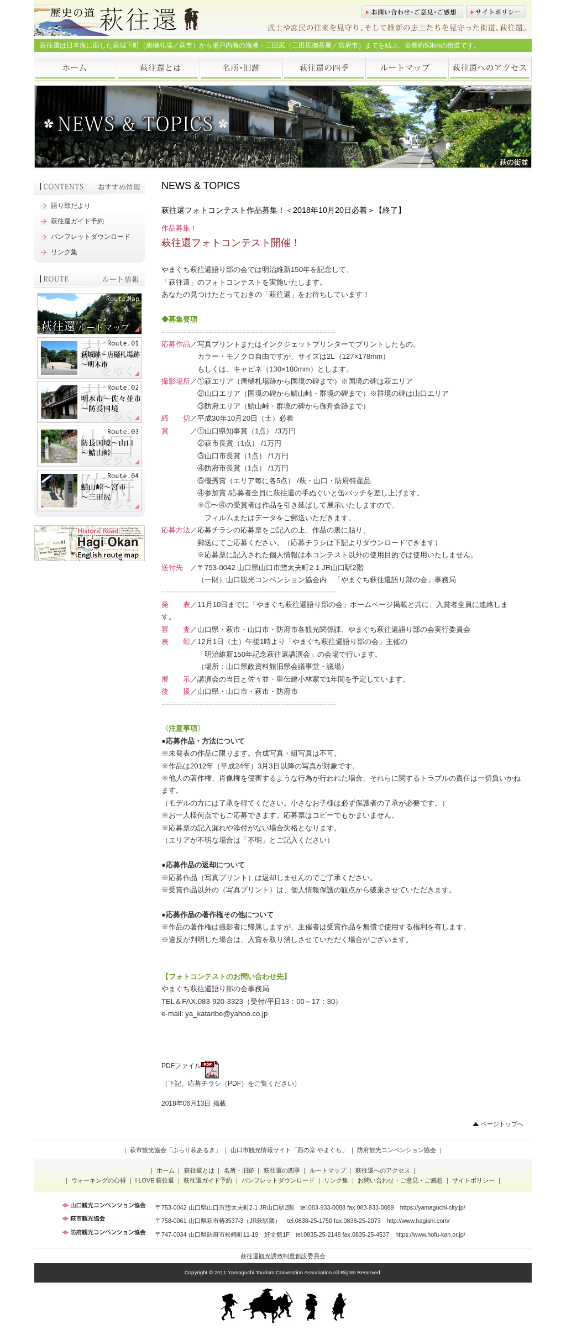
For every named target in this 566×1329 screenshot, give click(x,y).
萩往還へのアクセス (490, 68)
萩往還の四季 (324, 68)
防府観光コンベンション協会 (396, 1150)
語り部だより (71, 206)
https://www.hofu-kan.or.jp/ (430, 1234)
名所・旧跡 (241, 68)
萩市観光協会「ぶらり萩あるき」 (175, 1150)
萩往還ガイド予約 (77, 221)
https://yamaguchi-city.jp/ (432, 1207)
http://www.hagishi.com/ (418, 1220)
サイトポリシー (496, 12)
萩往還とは (158, 68)
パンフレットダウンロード (90, 236)
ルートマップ (407, 68)
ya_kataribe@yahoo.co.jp (226, 1013)
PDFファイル (190, 1066)
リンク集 (64, 252)
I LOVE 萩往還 (155, 1180)
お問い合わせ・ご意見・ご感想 (412, 12)
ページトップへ (502, 1124)
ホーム (75, 68)
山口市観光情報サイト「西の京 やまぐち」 (289, 1150)
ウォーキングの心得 (98, 1180)
